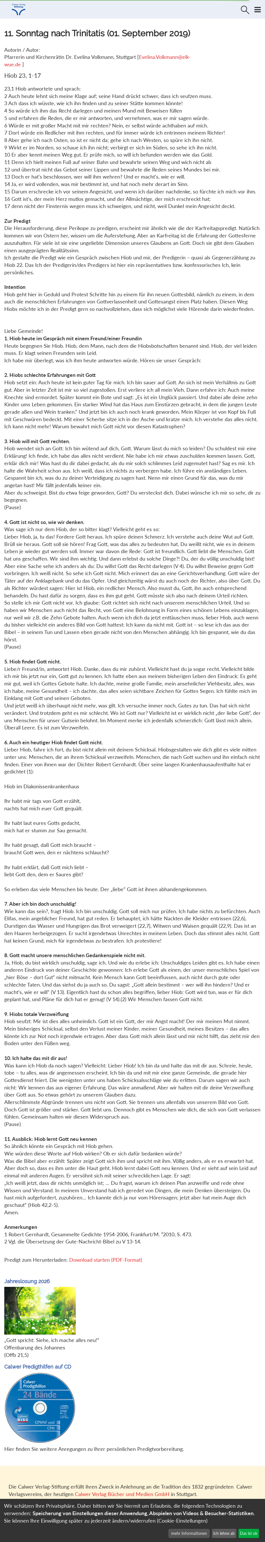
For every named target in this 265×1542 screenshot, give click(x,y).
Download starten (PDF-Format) (105, 1260)
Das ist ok (248, 1533)
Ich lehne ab (224, 1533)
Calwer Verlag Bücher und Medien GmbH (122, 1494)
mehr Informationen (189, 1533)
